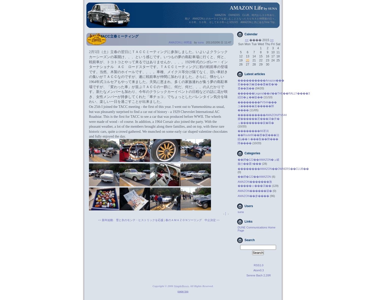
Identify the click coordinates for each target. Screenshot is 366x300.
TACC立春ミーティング (119, 36)
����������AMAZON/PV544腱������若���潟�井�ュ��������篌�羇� (262, 118)
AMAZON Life (246, 8)
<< (247, 40)
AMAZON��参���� (253, 195)
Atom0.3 (258, 270)
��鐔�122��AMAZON (254, 176)
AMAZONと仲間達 (180, 42)
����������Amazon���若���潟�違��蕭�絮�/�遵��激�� (261, 84)
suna (201, 42)
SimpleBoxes (181, 286)
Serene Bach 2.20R (258, 275)
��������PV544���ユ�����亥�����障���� (257, 106)
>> (271, 40)
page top (183, 291)
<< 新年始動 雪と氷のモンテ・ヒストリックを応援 (130, 220)
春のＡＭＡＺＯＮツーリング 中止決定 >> (192, 220)
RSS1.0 (259, 265)
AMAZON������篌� (255, 190)
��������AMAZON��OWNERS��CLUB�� (273, 168)
